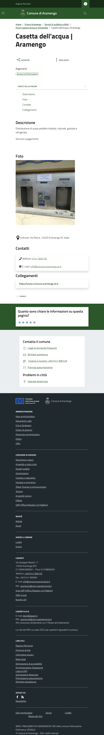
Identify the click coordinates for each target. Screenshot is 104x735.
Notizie (19, 521)
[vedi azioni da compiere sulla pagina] (62, 59)
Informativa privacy (25, 654)
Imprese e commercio (26, 482)
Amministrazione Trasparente (29, 667)
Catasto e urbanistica (25, 478)
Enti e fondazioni (23, 425)
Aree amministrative (25, 416)
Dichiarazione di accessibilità (29, 663)
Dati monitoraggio (24, 712)
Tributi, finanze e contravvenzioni (31, 487)
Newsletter (21, 701)
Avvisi (18, 525)
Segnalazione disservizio (27, 674)
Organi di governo (24, 430)
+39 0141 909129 (33, 573)
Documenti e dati (24, 421)
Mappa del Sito (35, 716)
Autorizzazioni (22, 473)
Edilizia (19, 500)
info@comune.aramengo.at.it (45, 266)
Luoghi (19, 542)
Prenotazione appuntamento (29, 678)
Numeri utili (21, 599)
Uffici (18, 443)
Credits (68, 712)
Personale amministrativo (28, 434)
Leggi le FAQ (21, 671)
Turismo (19, 491)
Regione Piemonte (23, 3)
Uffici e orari (21, 595)
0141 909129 (39, 259)
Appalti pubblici (23, 469)
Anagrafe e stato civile (26, 464)
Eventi (19, 546)
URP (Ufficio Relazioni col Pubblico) (32, 505)
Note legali (21, 659)
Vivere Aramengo (33, 24)
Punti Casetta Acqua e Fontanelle (32, 27)
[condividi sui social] (23, 59)
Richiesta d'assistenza (26, 681)
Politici (19, 439)
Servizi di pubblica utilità (56, 24)
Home (18, 24)
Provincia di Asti (23, 650)
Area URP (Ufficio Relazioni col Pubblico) (34, 590)
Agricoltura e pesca (24, 459)
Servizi (49, 712)
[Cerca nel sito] (83, 13)
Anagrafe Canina (23, 496)
